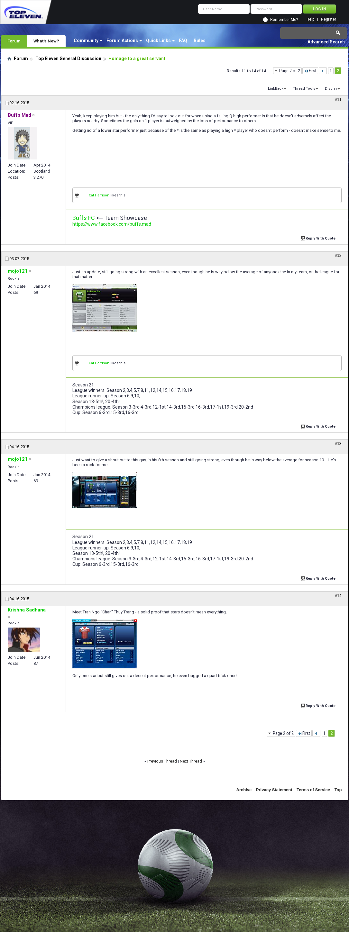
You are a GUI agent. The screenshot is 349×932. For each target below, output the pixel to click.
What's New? (46, 40)
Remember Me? (284, 19)
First (310, 70)
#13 (338, 443)
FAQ (183, 40)
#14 (338, 595)
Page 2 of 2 (289, 70)
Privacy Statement (274, 789)
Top (338, 789)
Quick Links (158, 40)
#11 (338, 99)
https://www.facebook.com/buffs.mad (111, 224)
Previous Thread (162, 761)
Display (331, 88)
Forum (14, 40)
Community (86, 40)
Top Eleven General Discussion (68, 58)
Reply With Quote (318, 237)
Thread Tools (304, 88)
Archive (244, 789)
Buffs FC (83, 217)
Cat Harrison (99, 195)
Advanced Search (326, 41)
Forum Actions (122, 40)
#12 (338, 255)
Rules (200, 40)
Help (310, 19)
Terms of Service (313, 789)
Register (328, 19)
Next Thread (191, 761)
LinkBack (275, 88)
